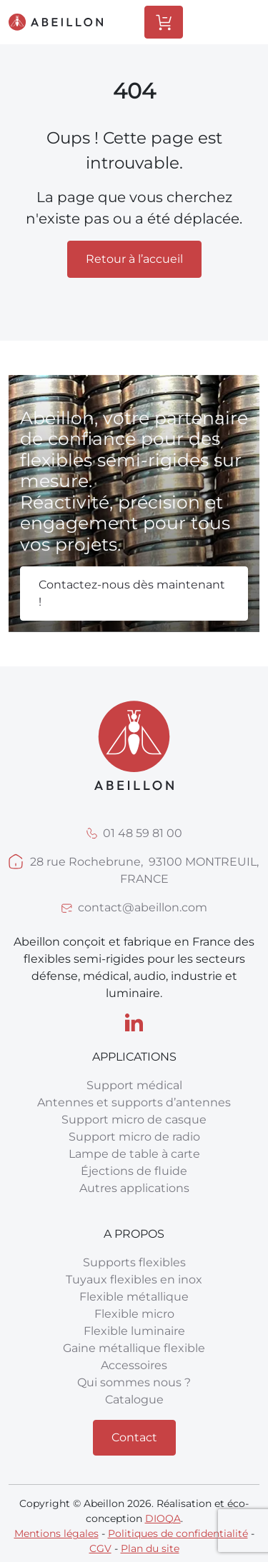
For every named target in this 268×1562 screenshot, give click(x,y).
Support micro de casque (134, 1119)
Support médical (134, 1085)
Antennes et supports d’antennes (134, 1102)
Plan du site (150, 1548)
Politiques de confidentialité (178, 1533)
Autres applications (134, 1188)
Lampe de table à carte (134, 1154)
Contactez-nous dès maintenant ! (132, 593)
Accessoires (134, 1365)
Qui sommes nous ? (134, 1382)
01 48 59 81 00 (142, 833)
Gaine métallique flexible (134, 1348)
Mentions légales (56, 1533)
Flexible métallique (134, 1296)
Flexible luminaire (134, 1331)
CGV (100, 1548)
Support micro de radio (134, 1136)
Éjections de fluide (134, 1171)
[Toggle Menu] (235, 22)
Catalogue (134, 1399)
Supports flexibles (134, 1262)
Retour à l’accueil (134, 259)
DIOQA (163, 1518)
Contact (134, 1437)
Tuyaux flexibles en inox (134, 1279)
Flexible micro (134, 1314)
